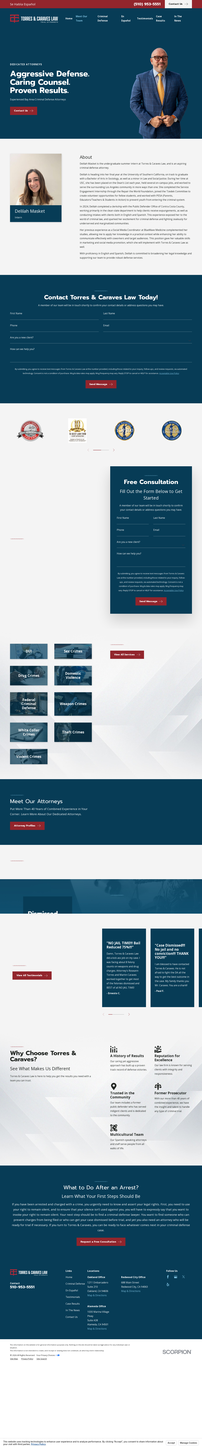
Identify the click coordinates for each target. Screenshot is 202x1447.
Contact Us (72, 1317)
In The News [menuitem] (178, 18)
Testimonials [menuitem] (145, 18)
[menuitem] (14, 1359)
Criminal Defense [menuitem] (103, 18)
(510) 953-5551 (147, 4)
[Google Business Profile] (175, 1277)
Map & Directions (97, 1295)
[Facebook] (168, 1277)
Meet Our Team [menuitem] (81, 18)
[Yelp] (168, 1284)
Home (69, 1277)
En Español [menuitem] (126, 18)
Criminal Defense (75, 1283)
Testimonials (73, 1297)
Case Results (73, 1303)
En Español (72, 1290)
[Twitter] (183, 1277)
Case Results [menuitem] (160, 18)
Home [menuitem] (68, 18)
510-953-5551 (22, 1287)
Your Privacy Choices (48, 1355)
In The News (73, 1310)
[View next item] (113, 450)
